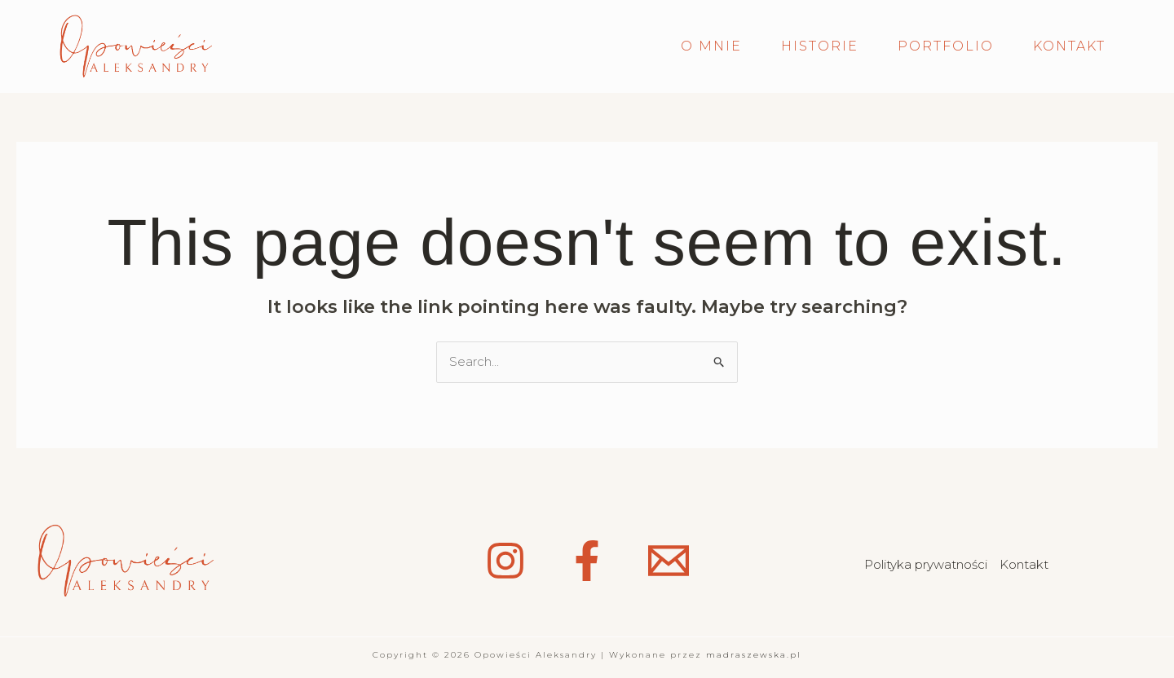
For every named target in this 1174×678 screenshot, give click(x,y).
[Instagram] (505, 560)
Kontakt (1024, 564)
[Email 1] (668, 560)
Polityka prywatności (925, 564)
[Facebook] (587, 560)
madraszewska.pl (753, 654)
